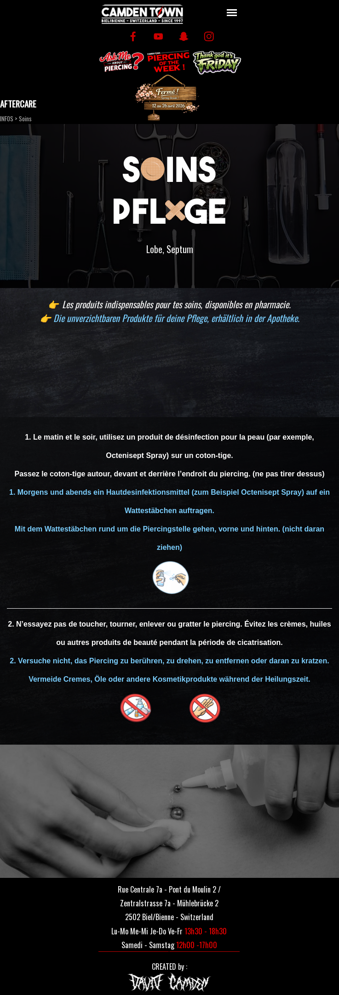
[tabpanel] (169, 249)
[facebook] (133, 36)
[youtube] (158, 36)
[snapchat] (184, 36)
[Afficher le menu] (232, 12)
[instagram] (209, 36)
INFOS (6, 118)
